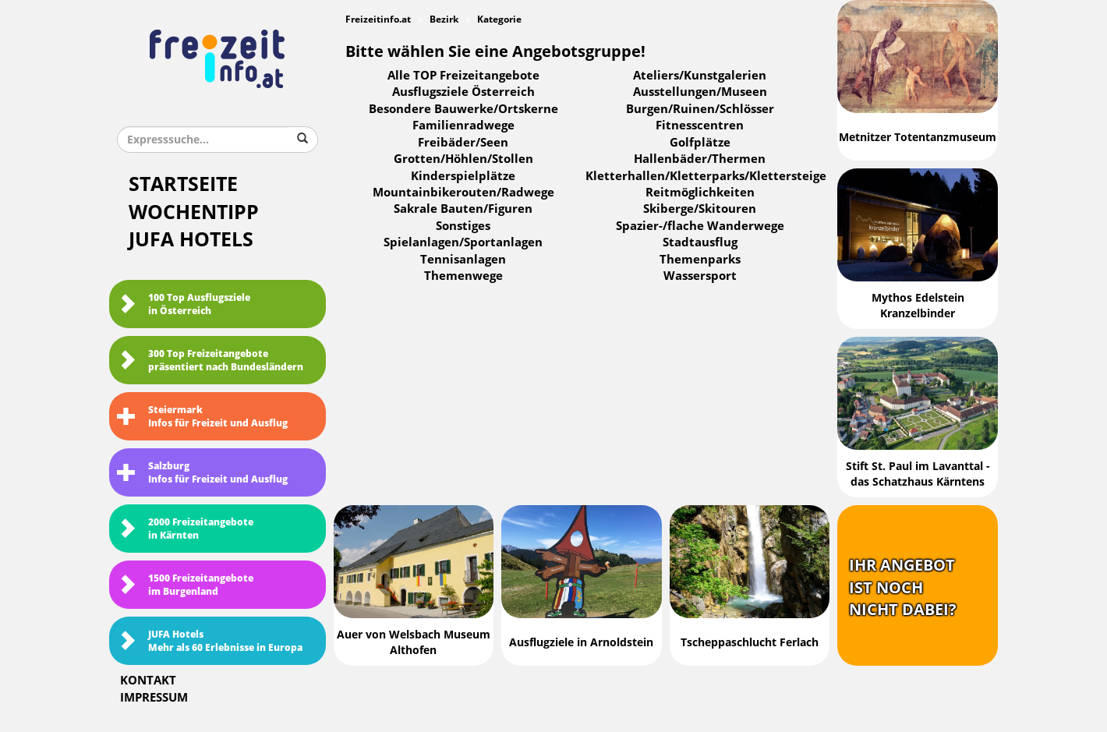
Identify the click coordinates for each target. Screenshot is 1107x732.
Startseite (183, 184)
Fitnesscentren (700, 125)
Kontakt (148, 681)
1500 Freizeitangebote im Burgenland (185, 585)
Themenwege (463, 276)
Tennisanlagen (463, 260)
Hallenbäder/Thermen (700, 159)
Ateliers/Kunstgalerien (699, 76)
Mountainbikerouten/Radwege (463, 193)
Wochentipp (194, 212)
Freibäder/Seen (463, 143)
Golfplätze (700, 143)
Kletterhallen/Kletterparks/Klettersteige (705, 176)
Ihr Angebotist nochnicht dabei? (903, 587)
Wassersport (700, 276)
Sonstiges (463, 226)
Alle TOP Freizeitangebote (463, 76)
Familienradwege (463, 125)
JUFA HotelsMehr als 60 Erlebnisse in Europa (209, 641)
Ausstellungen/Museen (700, 92)
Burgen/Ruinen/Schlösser (700, 109)
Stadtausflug (700, 242)
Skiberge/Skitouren (699, 209)
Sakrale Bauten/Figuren (463, 209)
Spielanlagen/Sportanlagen (463, 242)
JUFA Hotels (191, 239)
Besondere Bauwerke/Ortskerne (463, 109)
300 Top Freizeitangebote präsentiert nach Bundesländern (210, 360)
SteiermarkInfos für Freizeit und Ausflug (202, 417)
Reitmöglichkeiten (700, 193)
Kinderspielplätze (463, 176)
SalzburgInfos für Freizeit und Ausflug (202, 473)
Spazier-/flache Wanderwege (700, 226)
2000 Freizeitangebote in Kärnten (185, 529)
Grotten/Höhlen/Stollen (463, 159)
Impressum (154, 698)
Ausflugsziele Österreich (463, 92)
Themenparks (700, 260)
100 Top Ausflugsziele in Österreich (183, 304)
